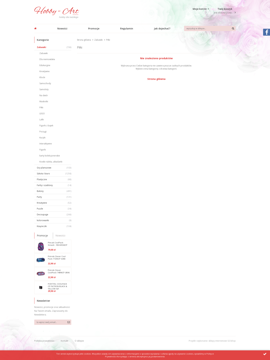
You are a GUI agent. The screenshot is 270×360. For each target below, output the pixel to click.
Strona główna (84, 39)
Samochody (45, 83)
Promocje (93, 28)
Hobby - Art (56, 11)
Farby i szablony (54, 185)
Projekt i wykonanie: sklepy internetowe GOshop (212, 340)
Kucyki (42, 137)
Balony (54, 191)
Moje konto (199, 8)
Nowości (62, 28)
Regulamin (126, 28)
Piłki (41, 107)
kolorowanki (54, 220)
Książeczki (54, 226)
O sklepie (79, 340)
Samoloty (44, 89)
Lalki (41, 119)
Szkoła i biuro (54, 173)
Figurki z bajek (46, 125)
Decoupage (54, 214)
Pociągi (42, 131)
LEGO (42, 113)
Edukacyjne (44, 65)
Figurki (42, 149)
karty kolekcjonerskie (49, 155)
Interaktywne (45, 143)
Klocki (42, 77)
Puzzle (54, 208)
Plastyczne (54, 179)
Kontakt (64, 340)
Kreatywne (44, 71)
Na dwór (43, 95)
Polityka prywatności (44, 340)
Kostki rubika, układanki (50, 161)
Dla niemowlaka (47, 59)
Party (54, 196)
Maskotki (43, 101)
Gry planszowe (54, 167)
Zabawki (54, 47)
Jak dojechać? (162, 28)
